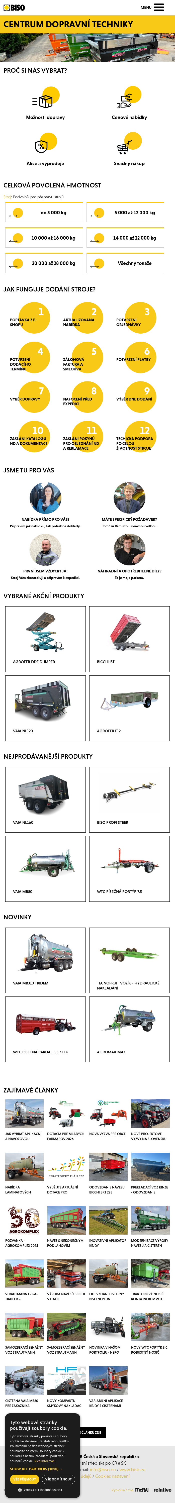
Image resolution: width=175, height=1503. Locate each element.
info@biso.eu (103, 1469)
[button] (42, 1469)
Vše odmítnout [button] (58, 1479)
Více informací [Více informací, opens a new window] (45, 1461)
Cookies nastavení (112, 1476)
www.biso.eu (132, 1469)
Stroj (7, 196)
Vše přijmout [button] (25, 1479)
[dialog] (42, 1455)
